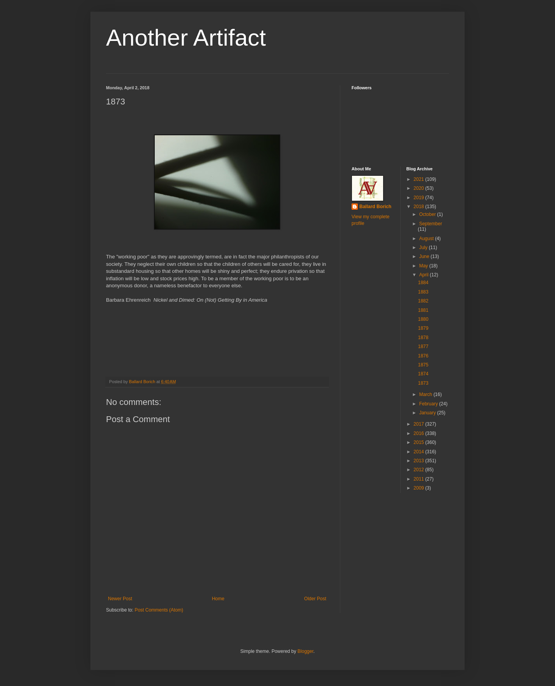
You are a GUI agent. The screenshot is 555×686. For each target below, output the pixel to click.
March (426, 394)
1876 (423, 356)
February (429, 404)
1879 (423, 328)
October (428, 214)
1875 (423, 365)
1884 (423, 282)
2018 (419, 206)
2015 (419, 442)
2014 (419, 451)
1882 (423, 301)
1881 (423, 310)
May (424, 266)
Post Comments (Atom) (158, 610)
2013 (419, 460)
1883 (423, 292)
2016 (419, 433)
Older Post (315, 598)
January (428, 412)
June (424, 256)
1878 (423, 337)
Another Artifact (186, 38)
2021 (419, 179)
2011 (419, 479)
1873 (423, 383)
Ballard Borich (375, 206)
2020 (419, 188)
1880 (423, 319)
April (424, 275)
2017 (419, 424)
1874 (423, 374)
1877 (423, 346)
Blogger (305, 651)
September (430, 223)
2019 (419, 197)
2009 (419, 488)
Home (218, 598)
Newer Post (120, 598)
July (424, 247)
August (427, 238)
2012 (419, 469)
